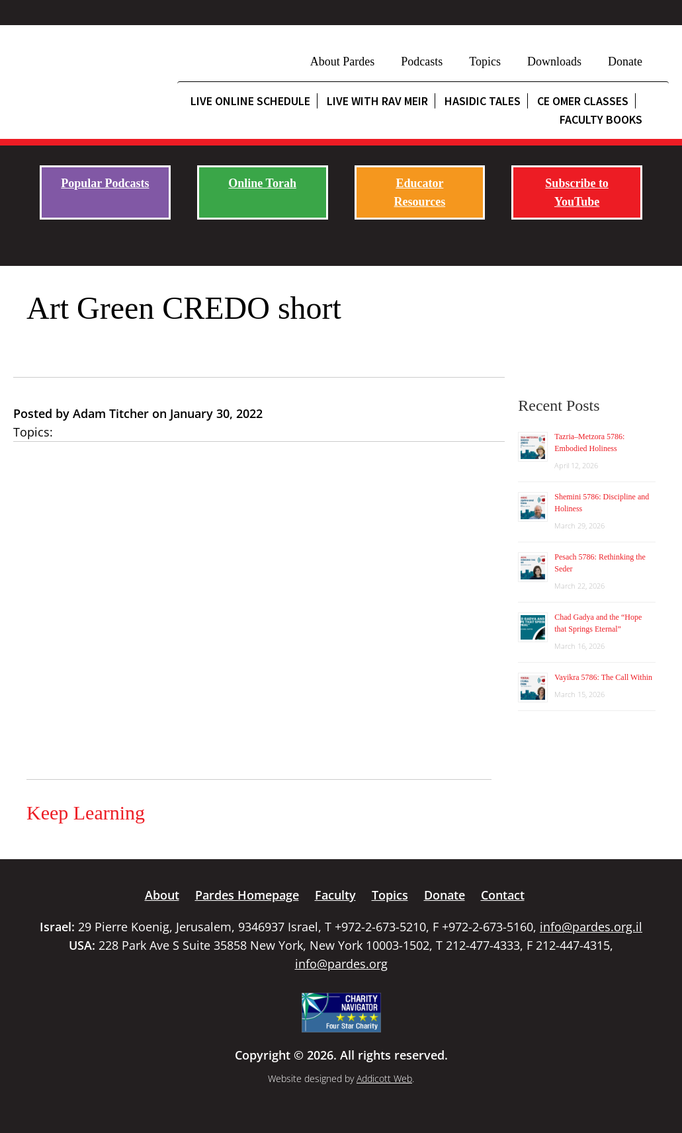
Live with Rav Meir (377, 100)
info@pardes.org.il (591, 927)
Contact (503, 895)
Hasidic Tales (483, 100)
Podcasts (422, 61)
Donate (625, 61)
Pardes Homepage (247, 895)
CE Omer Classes (582, 100)
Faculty (335, 895)
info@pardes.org (341, 964)
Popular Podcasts (105, 183)
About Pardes (342, 61)
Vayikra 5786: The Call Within (603, 677)
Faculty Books (601, 119)
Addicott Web (384, 1078)
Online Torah (262, 183)
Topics (485, 61)
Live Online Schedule (250, 100)
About (162, 895)
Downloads (554, 61)
